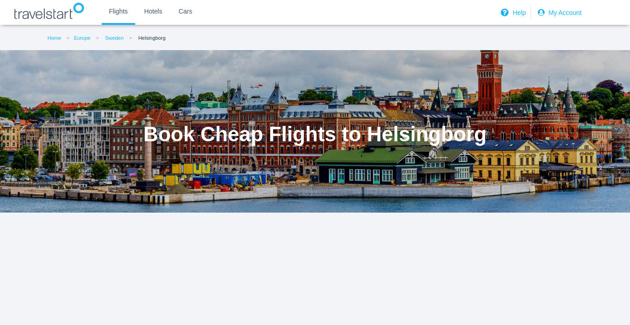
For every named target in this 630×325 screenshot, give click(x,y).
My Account (559, 12)
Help (512, 12)
